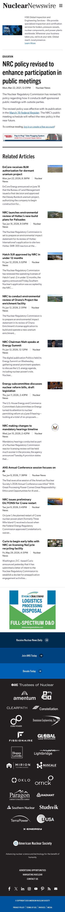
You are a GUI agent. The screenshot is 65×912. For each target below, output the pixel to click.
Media (49, 907)
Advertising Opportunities (32, 870)
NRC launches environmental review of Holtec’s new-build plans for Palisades (20, 215)
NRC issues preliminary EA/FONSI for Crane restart (19, 501)
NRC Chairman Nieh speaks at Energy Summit (20, 343)
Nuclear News (43, 87)
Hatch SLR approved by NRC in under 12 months (21, 256)
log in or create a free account (39, 126)
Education (7, 56)
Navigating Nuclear (32, 874)
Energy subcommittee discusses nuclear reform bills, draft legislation (22, 387)
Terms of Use (31, 907)
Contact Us (32, 878)
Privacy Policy (18, 907)
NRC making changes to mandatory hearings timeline (20, 427)
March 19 (24, 112)
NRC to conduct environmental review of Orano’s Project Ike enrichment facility (21, 299)
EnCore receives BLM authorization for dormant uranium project (18, 170)
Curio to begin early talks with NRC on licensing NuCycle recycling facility (20, 544)
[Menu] (60, 5)
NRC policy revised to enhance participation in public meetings (32, 72)
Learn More (30, 43)
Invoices (42, 907)
